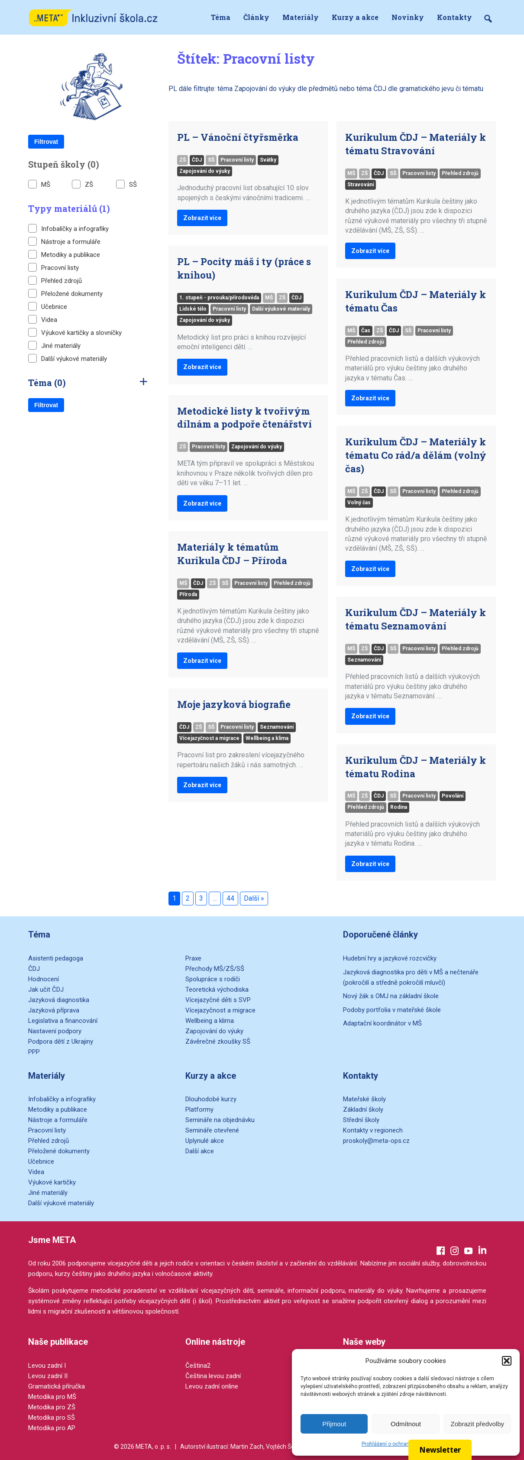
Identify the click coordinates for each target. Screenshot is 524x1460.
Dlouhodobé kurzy (210, 1099)
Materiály (300, 17)
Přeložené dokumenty (65, 293)
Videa (42, 319)
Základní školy (363, 1109)
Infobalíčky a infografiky (68, 228)
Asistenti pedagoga (55, 958)
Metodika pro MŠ (52, 1397)
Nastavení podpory (54, 1031)
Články (256, 17)
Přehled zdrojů (55, 280)
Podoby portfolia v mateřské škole (392, 1010)
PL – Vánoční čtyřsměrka (237, 137)
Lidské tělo (193, 309)
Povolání (452, 796)
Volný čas (359, 503)
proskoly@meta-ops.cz (376, 1141)
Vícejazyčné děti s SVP (218, 1000)
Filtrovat (46, 141)
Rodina (398, 807)
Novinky (407, 17)
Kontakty (454, 17)
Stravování (360, 185)
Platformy (199, 1109)
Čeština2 (197, 1365)
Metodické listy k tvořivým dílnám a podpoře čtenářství (244, 418)
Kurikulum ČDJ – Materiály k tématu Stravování (415, 144)
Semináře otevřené (212, 1130)
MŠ (39, 184)
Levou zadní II (48, 1376)
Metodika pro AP (51, 1428)
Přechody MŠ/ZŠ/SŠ (214, 969)
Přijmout (334, 1424)
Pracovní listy (53, 267)
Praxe (193, 958)
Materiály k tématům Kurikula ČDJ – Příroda (232, 554)
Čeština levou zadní (213, 1376)
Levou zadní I (47, 1365)
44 (230, 898)
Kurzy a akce (355, 17)
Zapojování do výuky (204, 171)
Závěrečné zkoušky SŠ (217, 1041)
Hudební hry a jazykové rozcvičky (390, 958)
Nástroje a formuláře (64, 241)
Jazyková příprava (53, 1010)
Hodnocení (43, 979)
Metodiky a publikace (64, 254)
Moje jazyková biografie (234, 704)
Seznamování (277, 727)
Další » (254, 898)
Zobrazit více (202, 217)
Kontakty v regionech (373, 1130)
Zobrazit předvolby (477, 1424)
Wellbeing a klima (267, 738)
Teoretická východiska (217, 989)
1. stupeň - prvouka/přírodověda (219, 298)
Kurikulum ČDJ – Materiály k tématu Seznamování (415, 619)
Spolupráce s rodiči (212, 979)
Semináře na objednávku (220, 1120)
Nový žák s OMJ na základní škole (391, 996)
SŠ (126, 184)
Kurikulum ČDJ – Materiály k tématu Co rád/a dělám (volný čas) (415, 455)
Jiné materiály (54, 345)
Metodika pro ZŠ (51, 1407)
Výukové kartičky (52, 1182)
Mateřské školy (364, 1099)
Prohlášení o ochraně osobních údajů (406, 1444)
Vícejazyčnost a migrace (209, 738)
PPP (34, 1052)
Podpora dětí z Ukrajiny (60, 1041)
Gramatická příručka (56, 1386)
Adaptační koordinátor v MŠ (382, 1023)
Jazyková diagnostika (58, 1000)
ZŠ (82, 184)
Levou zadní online (211, 1386)
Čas (365, 331)
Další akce (199, 1151)
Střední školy (361, 1120)
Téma (220, 17)
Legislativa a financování (62, 1021)
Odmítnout (406, 1424)
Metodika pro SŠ (51, 1417)
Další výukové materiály (67, 358)
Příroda (188, 594)
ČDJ (197, 160)
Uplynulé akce (204, 1141)
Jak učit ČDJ (46, 989)
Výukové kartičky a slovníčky (75, 332)
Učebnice (47, 306)
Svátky (268, 160)
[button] (506, 1360)
